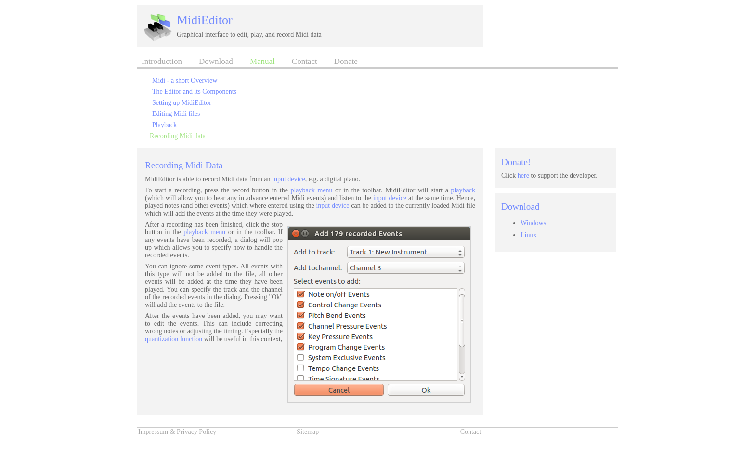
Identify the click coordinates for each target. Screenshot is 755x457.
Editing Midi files (176, 113)
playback (463, 190)
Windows (533, 223)
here (523, 175)
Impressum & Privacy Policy (177, 431)
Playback (164, 124)
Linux (528, 235)
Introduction (162, 61)
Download (216, 61)
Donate (346, 61)
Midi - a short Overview (184, 80)
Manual (262, 61)
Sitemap (308, 431)
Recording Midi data (178, 136)
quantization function (173, 339)
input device (288, 179)
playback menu (311, 190)
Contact (304, 61)
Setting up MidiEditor (181, 102)
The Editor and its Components (194, 91)
